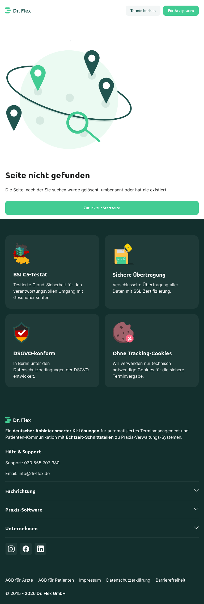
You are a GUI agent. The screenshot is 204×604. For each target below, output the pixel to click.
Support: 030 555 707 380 (32, 462)
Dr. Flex (22, 10)
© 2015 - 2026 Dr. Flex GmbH (35, 593)
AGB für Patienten (56, 580)
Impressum (90, 580)
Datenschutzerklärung (128, 580)
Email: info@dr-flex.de (27, 473)
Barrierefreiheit (170, 580)
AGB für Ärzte (19, 580)
